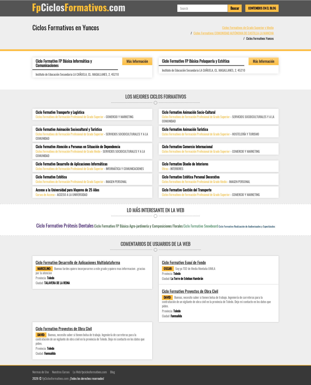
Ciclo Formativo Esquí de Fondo (184, 262)
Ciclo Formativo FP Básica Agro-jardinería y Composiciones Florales (138, 226)
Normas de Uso (40, 372)
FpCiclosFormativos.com (55, 378)
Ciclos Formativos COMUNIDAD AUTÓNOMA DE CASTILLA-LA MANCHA (234, 32)
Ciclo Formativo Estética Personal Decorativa (190, 177)
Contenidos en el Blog (262, 8)
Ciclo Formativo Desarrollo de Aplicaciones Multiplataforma (78, 262)
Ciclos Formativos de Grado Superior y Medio (248, 27)
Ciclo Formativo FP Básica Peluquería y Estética (195, 61)
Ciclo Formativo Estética (51, 177)
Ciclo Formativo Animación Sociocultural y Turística (69, 129)
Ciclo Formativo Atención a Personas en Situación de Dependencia (78, 146)
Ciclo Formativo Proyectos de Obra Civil (190, 291)
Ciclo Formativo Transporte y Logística (60, 112)
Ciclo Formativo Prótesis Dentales (65, 225)
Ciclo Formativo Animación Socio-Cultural (188, 112)
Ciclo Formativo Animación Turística (185, 129)
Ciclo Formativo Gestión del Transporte (186, 190)
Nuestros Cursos (61, 372)
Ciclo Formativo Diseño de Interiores (185, 164)
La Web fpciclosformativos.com (90, 372)
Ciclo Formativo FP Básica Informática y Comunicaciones (64, 63)
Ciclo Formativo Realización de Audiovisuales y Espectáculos (247, 226)
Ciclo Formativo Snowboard (200, 226)
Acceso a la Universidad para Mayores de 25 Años (67, 190)
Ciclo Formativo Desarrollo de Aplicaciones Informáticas (71, 164)
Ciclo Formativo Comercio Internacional (187, 146)
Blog (112, 372)
